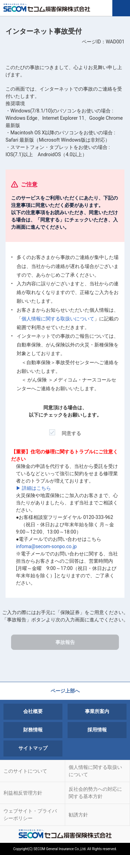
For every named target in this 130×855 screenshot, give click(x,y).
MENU (121, 8)
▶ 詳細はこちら (33, 488)
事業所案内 (97, 711)
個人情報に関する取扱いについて (57, 318)
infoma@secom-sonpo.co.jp (46, 546)
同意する (65, 431)
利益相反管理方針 (22, 793)
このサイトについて (25, 771)
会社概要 (33, 711)
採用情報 (97, 729)
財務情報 (33, 729)
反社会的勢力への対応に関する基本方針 (95, 792)
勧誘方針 (78, 815)
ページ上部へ (65, 691)
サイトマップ (32, 748)
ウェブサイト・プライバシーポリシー (30, 814)
